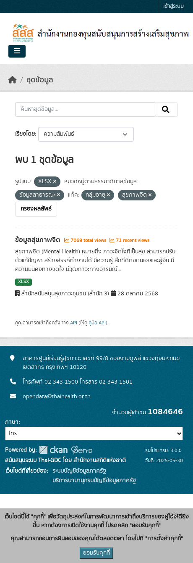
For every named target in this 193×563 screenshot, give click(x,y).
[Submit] (166, 109)
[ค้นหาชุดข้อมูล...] (85, 109)
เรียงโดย (25, 134)
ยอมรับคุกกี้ (96, 553)
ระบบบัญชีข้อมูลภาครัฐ (78, 471)
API (73, 322)
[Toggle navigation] (17, 51)
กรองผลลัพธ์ (36, 209)
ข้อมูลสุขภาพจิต (38, 239)
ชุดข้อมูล (39, 80)
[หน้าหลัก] (12, 80)
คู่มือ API (97, 322)
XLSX (23, 282)
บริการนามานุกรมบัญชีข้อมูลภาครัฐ (93, 480)
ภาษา (11, 422)
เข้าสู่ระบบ (173, 7)
